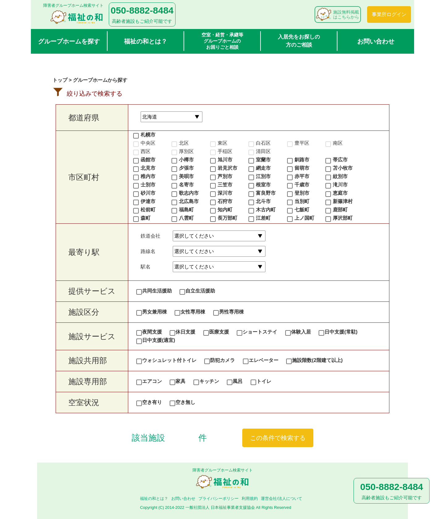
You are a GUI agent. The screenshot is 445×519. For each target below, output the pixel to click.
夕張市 (186, 168)
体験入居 (301, 331)
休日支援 (185, 331)
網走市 (263, 168)
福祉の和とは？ (145, 41)
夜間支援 (152, 331)
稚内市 (148, 176)
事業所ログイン (389, 14)
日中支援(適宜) (158, 340)
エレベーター (263, 360)
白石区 (263, 143)
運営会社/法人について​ (281, 498)
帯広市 (340, 159)
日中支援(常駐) (341, 331)
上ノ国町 (304, 218)
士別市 (148, 184)
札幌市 (148, 134)
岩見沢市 (227, 168)
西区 (145, 151)
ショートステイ (260, 331)
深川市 (225, 193)
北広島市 (189, 201)
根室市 (263, 184)
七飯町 (302, 209)
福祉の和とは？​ (154, 498)
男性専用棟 (231, 311)
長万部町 (227, 218)
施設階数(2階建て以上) (317, 360)
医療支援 (219, 331)
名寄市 (186, 184)
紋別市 (340, 176)
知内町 (225, 209)
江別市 (263, 176)
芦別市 (225, 176)
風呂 (238, 381)
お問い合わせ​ (183, 498)
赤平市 (302, 176)
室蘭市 (263, 159)
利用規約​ (250, 498)
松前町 (148, 209)
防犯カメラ (222, 360)
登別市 (302, 193)
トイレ (263, 381)
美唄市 (186, 176)
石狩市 (225, 201)
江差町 (263, 218)
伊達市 (148, 201)
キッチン (209, 381)
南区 (338, 143)
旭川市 (225, 159)
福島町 (186, 209)
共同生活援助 (157, 290)
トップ (60, 80)
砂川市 (148, 193)
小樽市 (186, 159)
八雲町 (186, 218)
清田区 (263, 151)
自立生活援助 (200, 290)
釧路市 (302, 159)
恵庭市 (340, 193)
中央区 (148, 143)
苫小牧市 (343, 168)
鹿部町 (340, 209)
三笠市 (225, 184)
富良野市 (266, 193)
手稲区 (225, 151)
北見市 (148, 168)
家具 (180, 381)
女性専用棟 (192, 311)
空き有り (152, 402)
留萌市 (302, 168)
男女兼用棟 (154, 311)
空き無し (185, 402)
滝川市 (340, 184)
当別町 (302, 201)
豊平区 (302, 143)
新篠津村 (343, 201)
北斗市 (263, 201)
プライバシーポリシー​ (218, 498)
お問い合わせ (375, 41)
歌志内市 (189, 193)
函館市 (148, 159)
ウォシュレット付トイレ (169, 360)
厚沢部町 (343, 218)
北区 (184, 143)
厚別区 (186, 151)
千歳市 (302, 184)
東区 (222, 143)
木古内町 (266, 209)
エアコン (152, 381)
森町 (145, 218)
